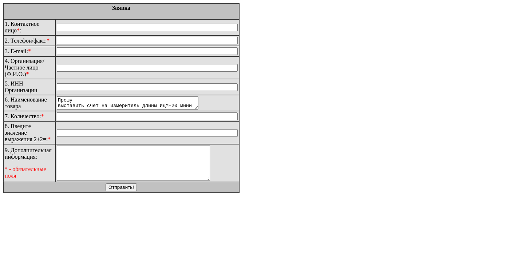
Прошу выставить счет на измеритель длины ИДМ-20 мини (136, 104)
